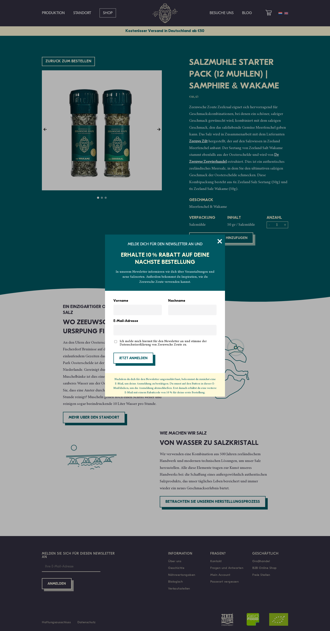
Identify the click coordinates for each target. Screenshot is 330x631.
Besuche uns (222, 13)
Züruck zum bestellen (68, 61)
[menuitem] (280, 13)
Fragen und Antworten (226, 568)
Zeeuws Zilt (198, 141)
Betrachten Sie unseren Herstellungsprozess (212, 502)
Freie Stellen (261, 574)
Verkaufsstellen (179, 588)
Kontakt (216, 561)
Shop (108, 13)
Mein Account (220, 574)
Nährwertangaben (181, 574)
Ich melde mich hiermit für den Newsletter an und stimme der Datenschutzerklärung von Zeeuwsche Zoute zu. (163, 343)
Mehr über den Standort (94, 418)
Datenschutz (86, 622)
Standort (82, 13)
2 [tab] (102, 198)
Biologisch (175, 581)
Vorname (120, 301)
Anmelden (57, 584)
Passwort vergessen (224, 581)
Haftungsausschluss (56, 622)
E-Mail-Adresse (125, 321)
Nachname (176, 301)
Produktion (53, 13)
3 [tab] (106, 198)
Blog (247, 13)
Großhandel (261, 561)
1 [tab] (98, 198)
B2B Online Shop (264, 568)
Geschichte (176, 568)
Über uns (174, 561)
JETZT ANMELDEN (133, 358)
